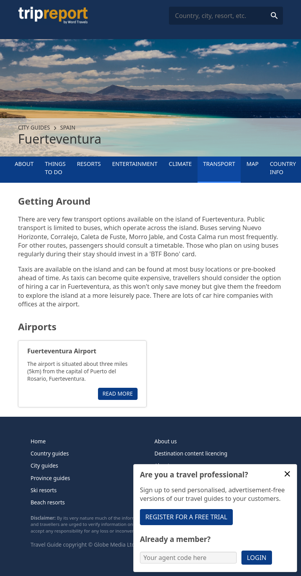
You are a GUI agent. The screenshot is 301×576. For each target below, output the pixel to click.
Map (253, 163)
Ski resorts (44, 490)
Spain (68, 127)
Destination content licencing (190, 453)
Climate (180, 163)
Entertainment (135, 163)
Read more (118, 393)
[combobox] (226, 16)
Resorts (89, 163)
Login (257, 557)
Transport (219, 163)
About (24, 163)
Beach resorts (48, 502)
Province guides (50, 478)
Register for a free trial (186, 517)
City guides (34, 127)
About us (165, 441)
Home (38, 441)
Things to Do (55, 167)
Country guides (50, 453)
